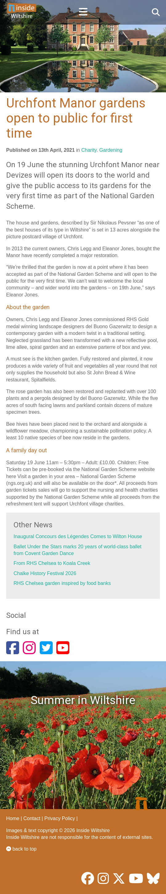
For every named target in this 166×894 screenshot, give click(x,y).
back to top (21, 849)
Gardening (110, 150)
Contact (31, 818)
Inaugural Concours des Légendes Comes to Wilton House (78, 536)
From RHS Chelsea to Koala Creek (52, 563)
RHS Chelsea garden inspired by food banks (62, 583)
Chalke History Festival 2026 (45, 573)
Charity (89, 150)
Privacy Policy (59, 818)
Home (12, 818)
